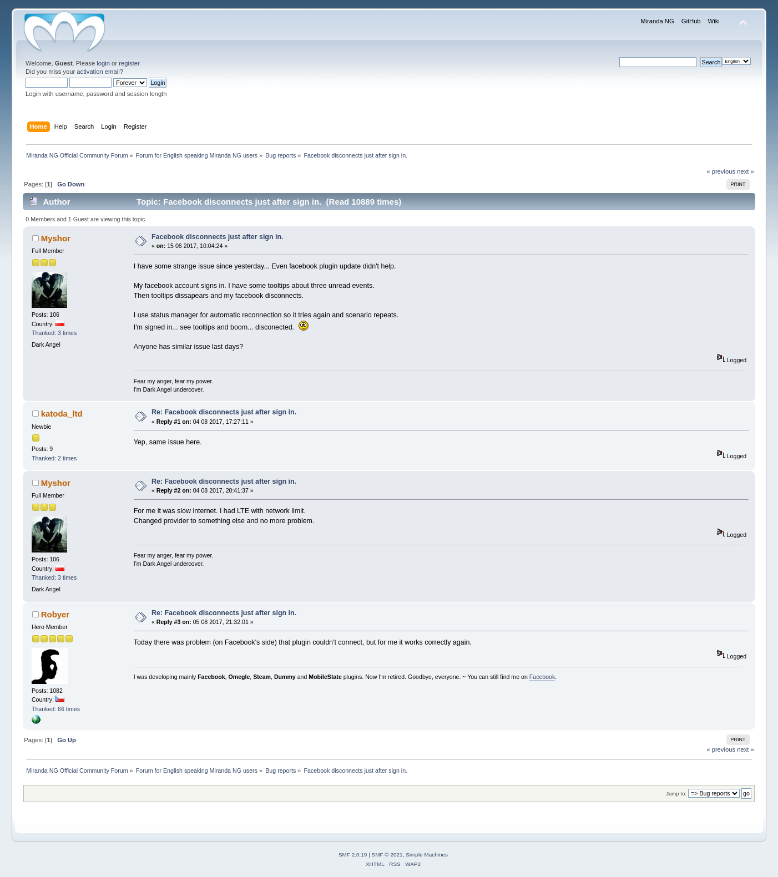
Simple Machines (427, 854)
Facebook (542, 676)
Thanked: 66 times (56, 709)
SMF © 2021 (387, 854)
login (103, 63)
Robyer (55, 614)
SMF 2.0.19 (353, 854)
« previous (720, 171)
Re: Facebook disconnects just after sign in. (223, 412)
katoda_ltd (62, 413)
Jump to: (676, 793)
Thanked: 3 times (54, 332)
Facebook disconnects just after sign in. (217, 237)
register (129, 63)
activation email (98, 71)
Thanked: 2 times (54, 458)
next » (745, 171)
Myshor (55, 238)
